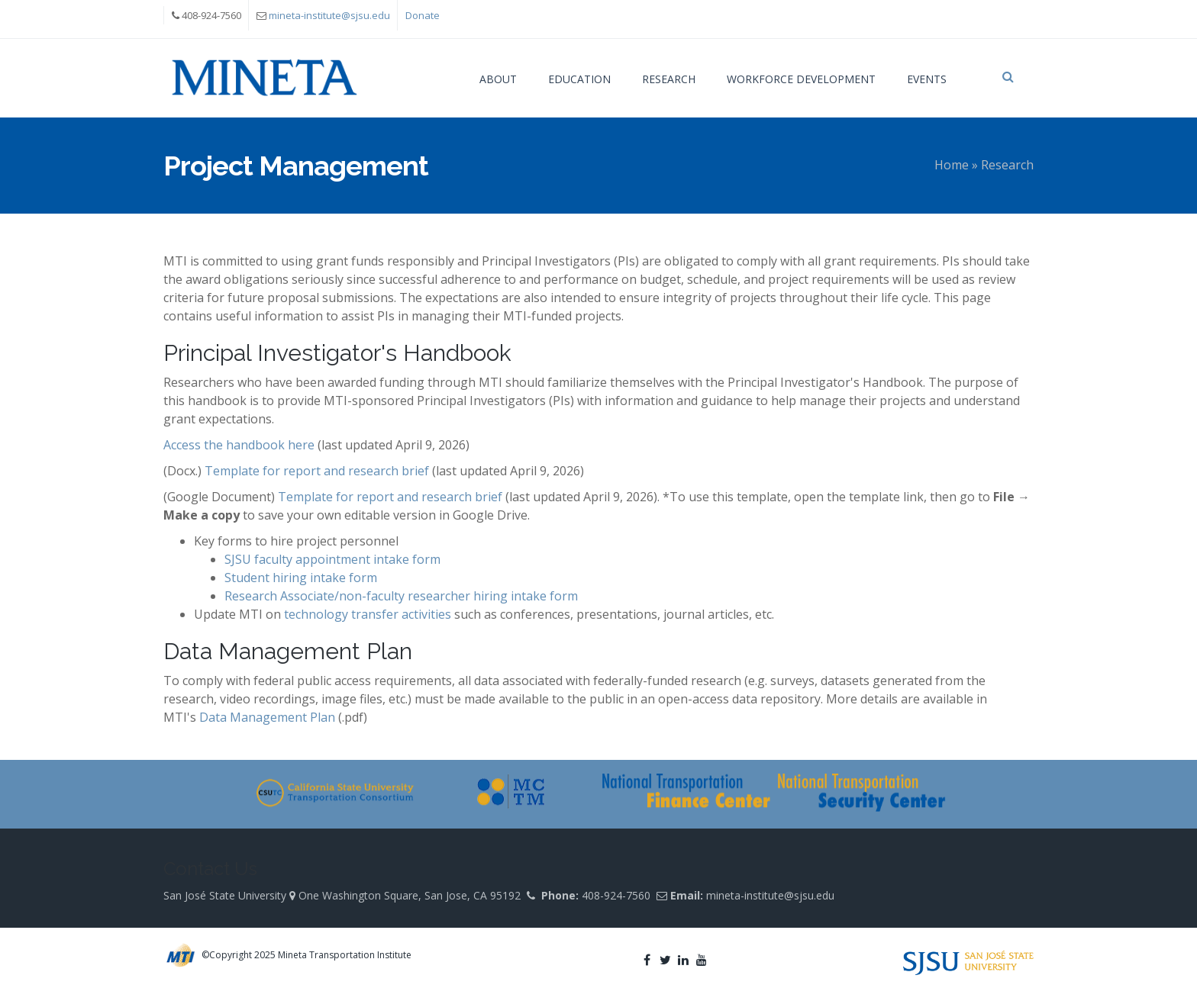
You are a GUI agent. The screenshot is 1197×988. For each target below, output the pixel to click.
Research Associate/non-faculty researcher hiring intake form (401, 595)
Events (927, 79)
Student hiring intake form (300, 577)
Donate (422, 15)
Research (668, 79)
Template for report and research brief (317, 470)
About (498, 79)
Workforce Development (801, 79)
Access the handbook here (239, 444)
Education (579, 79)
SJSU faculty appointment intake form (332, 559)
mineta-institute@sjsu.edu (329, 15)
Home (951, 164)
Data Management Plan (267, 717)
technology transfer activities (367, 614)
